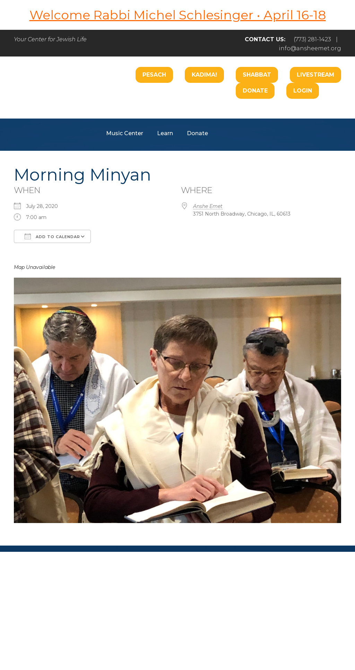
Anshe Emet (208, 206)
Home (34, 606)
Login (302, 90)
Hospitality (313, 112)
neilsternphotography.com (267, 645)
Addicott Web (124, 645)
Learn (165, 133)
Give (250, 606)
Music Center (124, 133)
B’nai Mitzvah (266, 112)
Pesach (154, 74)
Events (285, 606)
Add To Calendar (52, 236)
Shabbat (257, 74)
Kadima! (204, 74)
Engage (222, 112)
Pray (114, 606)
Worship (159, 112)
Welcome (119, 112)
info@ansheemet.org (310, 48)
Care (191, 112)
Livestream (315, 74)
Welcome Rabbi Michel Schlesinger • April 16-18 (177, 15)
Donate (255, 90)
